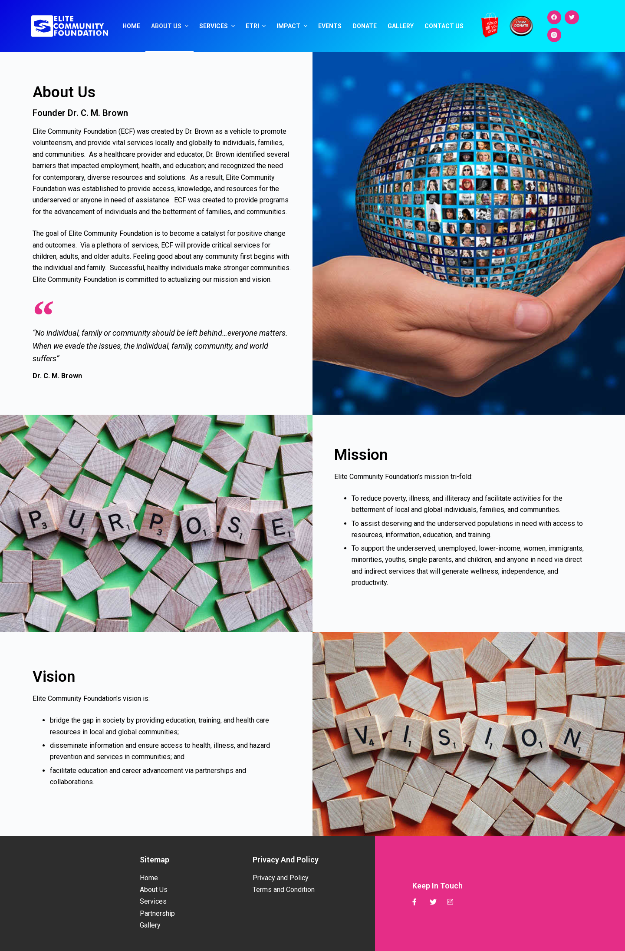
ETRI (257, 26)
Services (218, 26)
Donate (364, 26)
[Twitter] (572, 17)
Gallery (401, 26)
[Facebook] (554, 17)
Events (330, 26)
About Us (171, 26)
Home (131, 26)
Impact (292, 26)
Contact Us (444, 26)
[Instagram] (554, 35)
